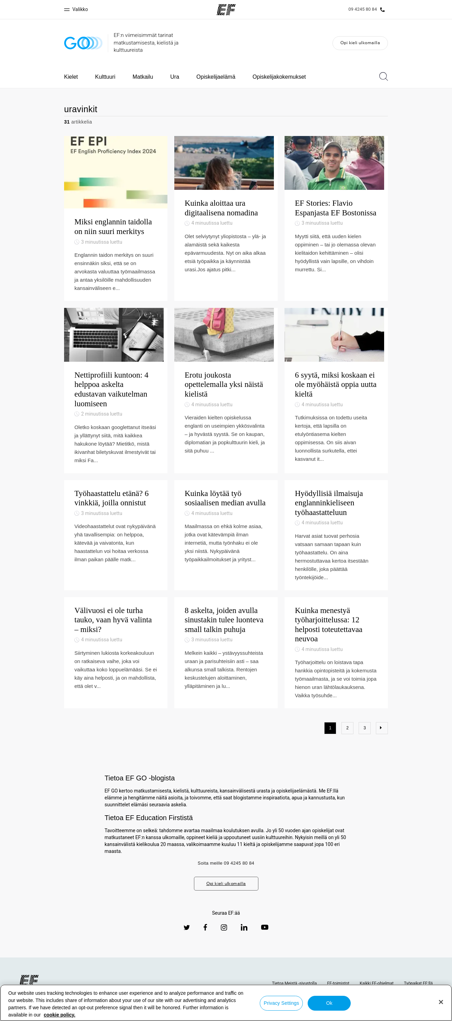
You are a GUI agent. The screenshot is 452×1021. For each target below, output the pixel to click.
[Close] (441, 1002)
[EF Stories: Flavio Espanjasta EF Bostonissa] (336, 218)
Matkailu (143, 77)
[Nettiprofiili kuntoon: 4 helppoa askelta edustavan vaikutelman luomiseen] (115, 398)
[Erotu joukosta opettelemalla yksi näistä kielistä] (226, 398)
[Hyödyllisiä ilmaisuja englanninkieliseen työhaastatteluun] (336, 551)
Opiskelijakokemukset (279, 77)
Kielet (71, 77)
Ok (329, 1003)
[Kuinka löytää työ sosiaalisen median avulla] (226, 551)
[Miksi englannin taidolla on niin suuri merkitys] (115, 218)
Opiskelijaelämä (215, 77)
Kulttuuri (105, 77)
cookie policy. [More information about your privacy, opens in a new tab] (59, 1015)
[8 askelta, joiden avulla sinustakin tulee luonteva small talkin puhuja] (226, 669)
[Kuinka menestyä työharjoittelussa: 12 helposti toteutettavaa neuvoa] (336, 669)
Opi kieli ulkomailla (360, 42)
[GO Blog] (83, 43)
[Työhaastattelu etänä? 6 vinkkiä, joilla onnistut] (115, 551)
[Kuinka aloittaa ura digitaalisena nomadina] (226, 218)
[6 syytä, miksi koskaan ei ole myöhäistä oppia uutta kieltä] (336, 398)
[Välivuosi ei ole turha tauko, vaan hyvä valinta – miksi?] (115, 669)
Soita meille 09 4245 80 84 (226, 879)
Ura (174, 77)
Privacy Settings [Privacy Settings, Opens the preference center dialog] (281, 1003)
